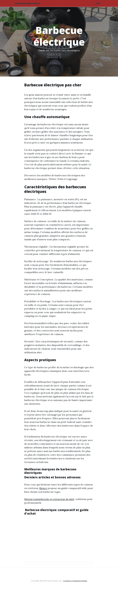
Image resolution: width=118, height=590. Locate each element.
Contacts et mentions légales (75, 581)
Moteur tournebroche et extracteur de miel (49, 499)
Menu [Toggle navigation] (98, 3)
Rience (43, 488)
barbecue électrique (27, 3)
